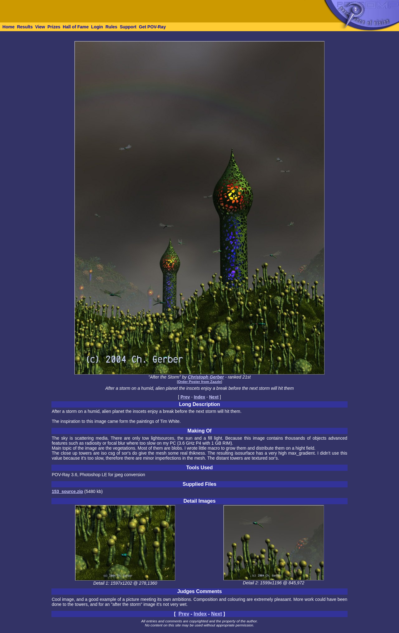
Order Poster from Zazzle (199, 381)
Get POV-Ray (152, 26)
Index (199, 396)
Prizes (53, 26)
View (40, 26)
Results (25, 26)
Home (8, 26)
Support (128, 26)
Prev (185, 396)
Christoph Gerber (206, 376)
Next (214, 396)
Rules (111, 26)
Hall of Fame (76, 26)
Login (97, 26)
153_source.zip (67, 491)
